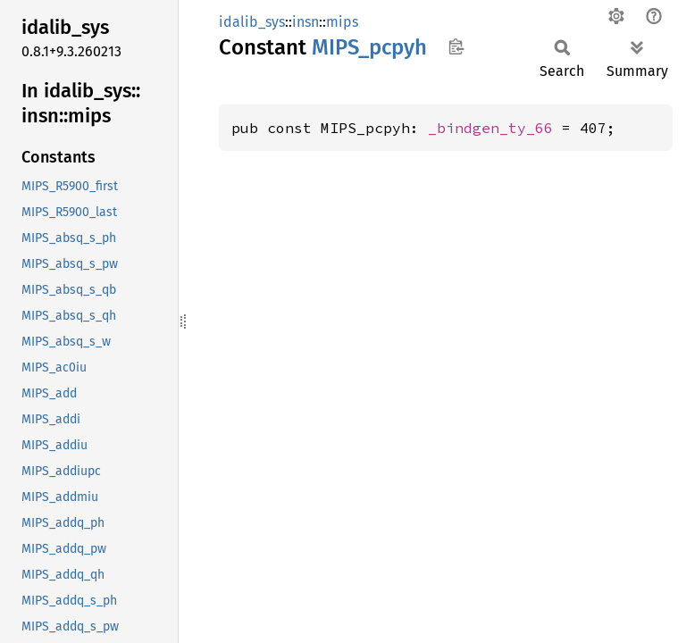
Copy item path (456, 46)
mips (342, 21)
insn (305, 21)
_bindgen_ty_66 (490, 128)
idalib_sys (252, 21)
